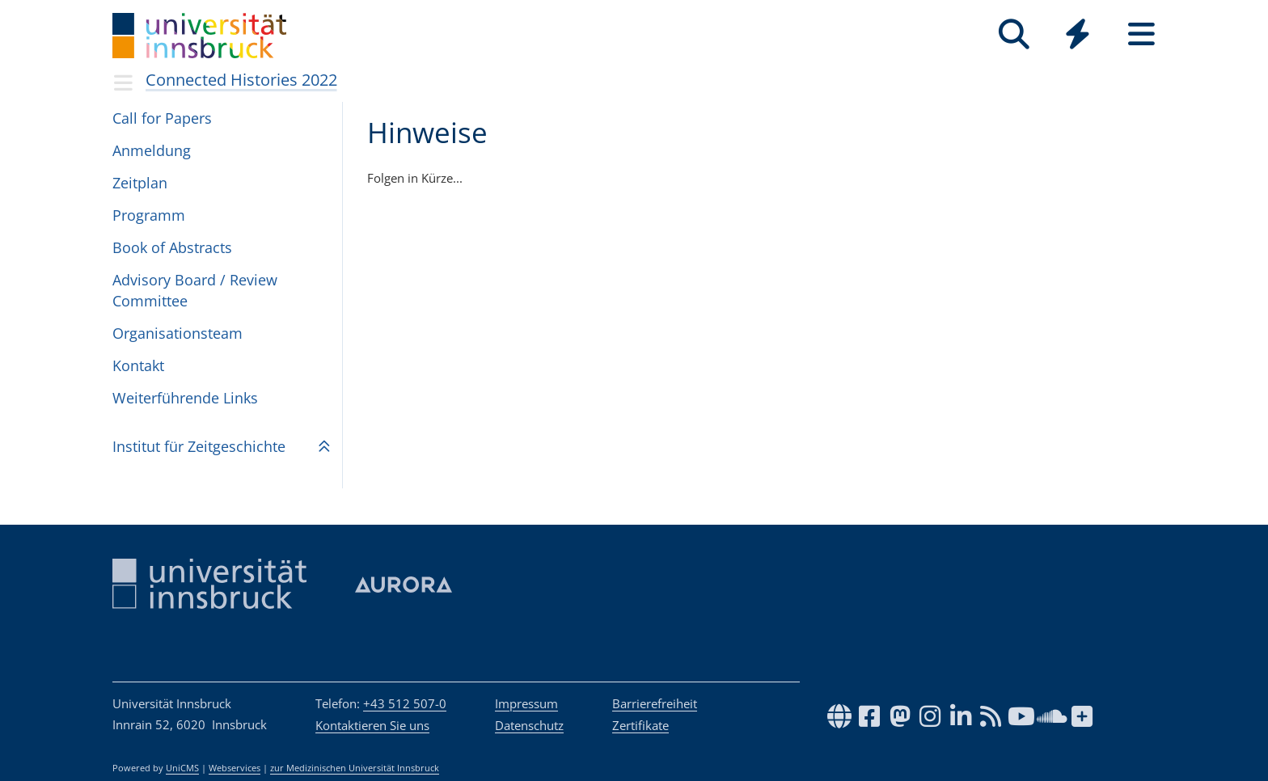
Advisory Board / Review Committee (194, 290)
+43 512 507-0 (404, 703)
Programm (148, 215)
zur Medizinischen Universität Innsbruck (354, 768)
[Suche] (1014, 34)
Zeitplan (139, 182)
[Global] (1077, 35)
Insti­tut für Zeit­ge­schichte (198, 446)
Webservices (234, 768)
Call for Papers (162, 118)
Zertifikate (640, 725)
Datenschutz (529, 725)
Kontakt (138, 365)
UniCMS (182, 768)
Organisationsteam (177, 333)
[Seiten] (1141, 34)
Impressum (526, 703)
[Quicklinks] (1078, 34)
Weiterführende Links (185, 397)
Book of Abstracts (172, 247)
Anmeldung (151, 150)
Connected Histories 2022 (241, 80)
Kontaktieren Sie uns (372, 725)
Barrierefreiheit (654, 703)
